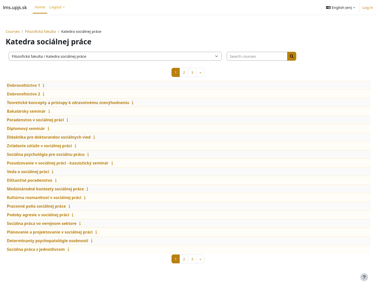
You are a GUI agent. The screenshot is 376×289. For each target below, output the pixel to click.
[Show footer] (364, 277)
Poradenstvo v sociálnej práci (47, 120)
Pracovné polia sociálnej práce (48, 206)
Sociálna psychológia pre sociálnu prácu (57, 154)
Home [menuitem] (40, 6)
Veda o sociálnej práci (40, 171)
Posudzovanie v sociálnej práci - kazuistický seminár (69, 163)
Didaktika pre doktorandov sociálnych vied (60, 137)
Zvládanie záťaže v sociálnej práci (51, 145)
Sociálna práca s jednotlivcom (48, 249)
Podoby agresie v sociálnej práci (50, 214)
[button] (340, 7)
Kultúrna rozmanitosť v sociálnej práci (56, 197)
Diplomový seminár (38, 128)
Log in (367, 7)
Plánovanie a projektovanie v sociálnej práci (61, 232)
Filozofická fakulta (52, 31)
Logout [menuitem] (55, 6)
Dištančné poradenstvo (41, 180)
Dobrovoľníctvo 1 (35, 85)
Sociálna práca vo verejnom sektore (53, 223)
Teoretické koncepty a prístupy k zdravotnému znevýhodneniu (80, 102)
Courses (24, 31)
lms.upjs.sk (15, 7)
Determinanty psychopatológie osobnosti (59, 240)
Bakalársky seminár (38, 111)
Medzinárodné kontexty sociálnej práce (57, 189)
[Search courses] (268, 56)
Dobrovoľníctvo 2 (35, 94)
